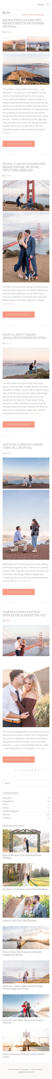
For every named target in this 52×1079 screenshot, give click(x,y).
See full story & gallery (18, 143)
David (8, 32)
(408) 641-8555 (36, 1069)
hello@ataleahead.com (26, 1072)
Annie (8, 621)
